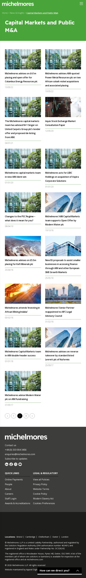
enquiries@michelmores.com (20, 454)
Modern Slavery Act (43, 498)
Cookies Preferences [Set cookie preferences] (44, 503)
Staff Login (10, 498)
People (8, 484)
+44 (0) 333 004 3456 (15, 449)
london (64, 536)
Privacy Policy (40, 484)
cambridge (30, 536)
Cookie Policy (40, 493)
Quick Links (12, 473)
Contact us (10, 445)
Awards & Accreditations (17, 503)
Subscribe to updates (16, 458)
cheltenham (43, 536)
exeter (55, 536)
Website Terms (41, 489)
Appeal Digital (32, 569)
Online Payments (14, 479)
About (8, 489)
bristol (19, 536)
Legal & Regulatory (45, 473)
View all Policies (41, 479)
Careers (9, 493)
